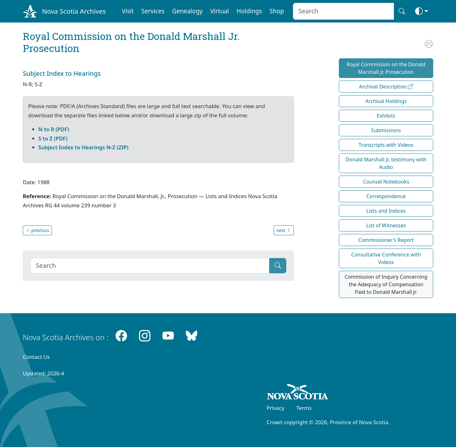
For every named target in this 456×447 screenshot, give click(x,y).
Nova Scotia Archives (74, 11)
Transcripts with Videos (385, 144)
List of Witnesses (386, 225)
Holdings (249, 11)
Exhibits (386, 115)
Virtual (219, 11)
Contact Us (36, 356)
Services (152, 11)
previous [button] (37, 230)
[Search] (149, 265)
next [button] (283, 230)
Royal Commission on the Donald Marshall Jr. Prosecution (386, 68)
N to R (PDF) (53, 129)
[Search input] (343, 11)
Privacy (275, 407)
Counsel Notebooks (386, 181)
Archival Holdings (386, 101)
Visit (128, 11)
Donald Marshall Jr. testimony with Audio (386, 163)
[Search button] (402, 11)
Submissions (386, 130)
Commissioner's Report (386, 239)
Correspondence (386, 196)
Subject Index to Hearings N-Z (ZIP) (83, 147)
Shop (276, 11)
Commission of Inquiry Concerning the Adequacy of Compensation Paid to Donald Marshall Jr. (386, 284)
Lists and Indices (386, 210)
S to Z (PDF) (52, 138)
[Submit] (277, 265)
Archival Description (386, 86)
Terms (304, 407)
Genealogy (187, 11)
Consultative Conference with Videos (386, 258)
